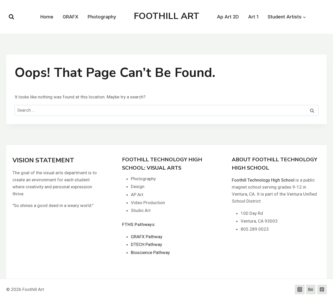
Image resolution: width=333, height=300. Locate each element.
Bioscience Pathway (150, 252)
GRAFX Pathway (146, 236)
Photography (102, 16)
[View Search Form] (11, 17)
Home (46, 16)
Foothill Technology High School (263, 180)
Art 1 (253, 16)
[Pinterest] (322, 289)
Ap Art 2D (228, 16)
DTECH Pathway (146, 244)
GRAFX (70, 16)
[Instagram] (299, 289)
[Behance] (311, 289)
